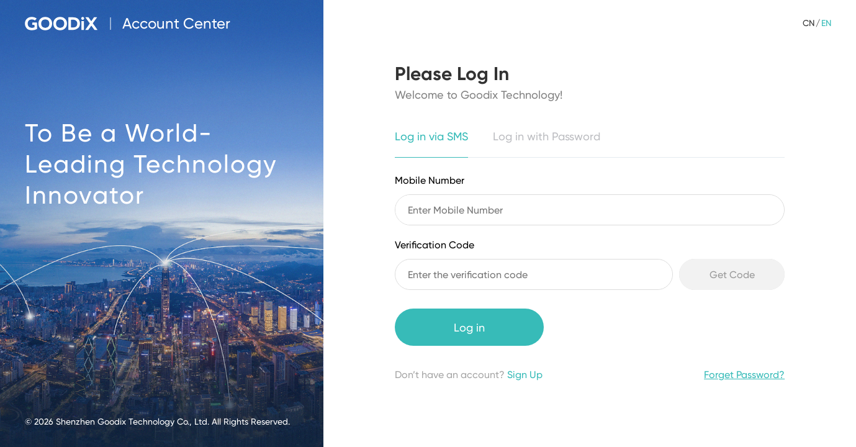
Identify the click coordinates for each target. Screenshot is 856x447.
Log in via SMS (431, 136)
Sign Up (525, 375)
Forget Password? (744, 375)
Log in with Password (546, 136)
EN (826, 23)
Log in (469, 327)
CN (808, 23)
